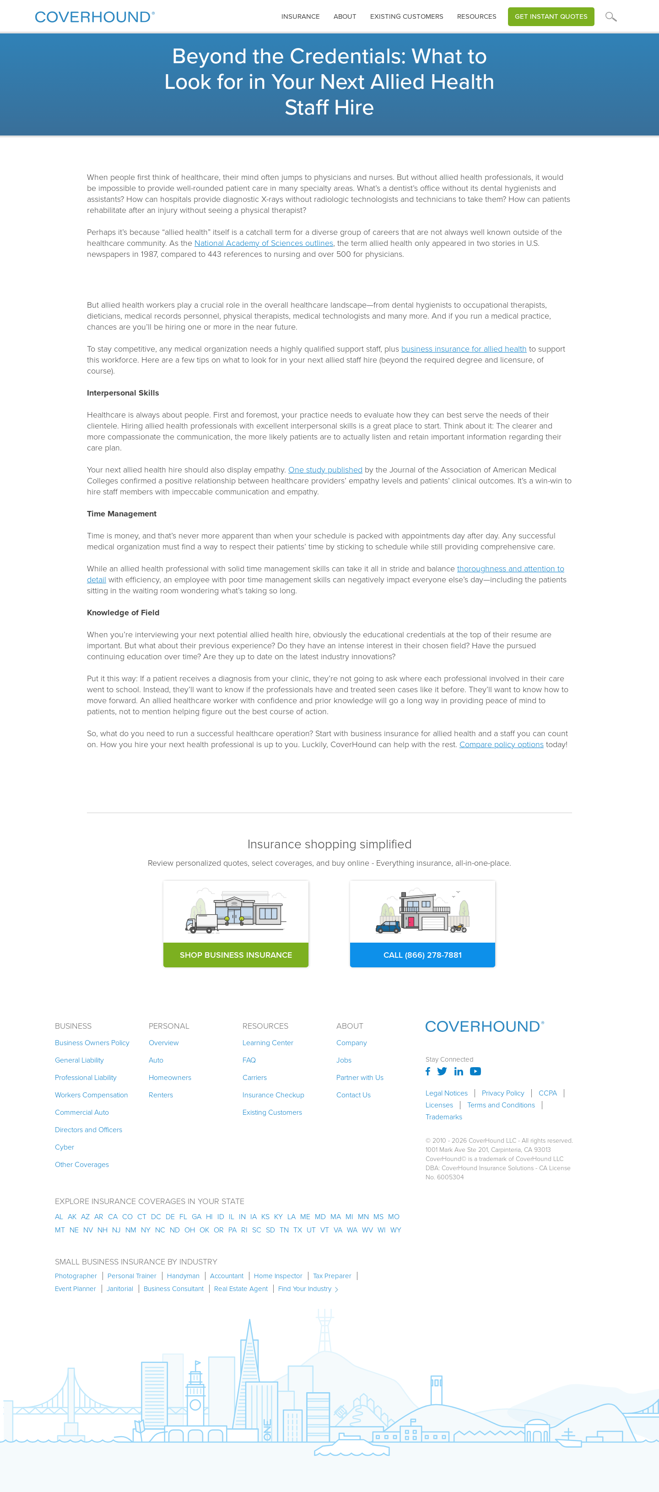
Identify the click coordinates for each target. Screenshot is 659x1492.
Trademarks (444, 1117)
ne (74, 1230)
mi (349, 1216)
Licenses (439, 1105)
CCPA (548, 1093)
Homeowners (170, 1077)
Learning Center (268, 1042)
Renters (161, 1095)
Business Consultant (174, 1289)
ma (335, 1216)
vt (324, 1230)
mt (60, 1230)
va (338, 1230)
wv (367, 1230)
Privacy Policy (503, 1093)
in (242, 1216)
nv (88, 1230)
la (291, 1216)
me (305, 1216)
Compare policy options (501, 744)
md (320, 1216)
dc (156, 1216)
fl (183, 1216)
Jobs (343, 1060)
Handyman (183, 1276)
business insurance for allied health (464, 349)
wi (382, 1230)
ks (265, 1216)
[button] (301, 16)
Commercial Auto (82, 1112)
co (127, 1216)
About (345, 16)
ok (204, 1230)
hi (209, 1216)
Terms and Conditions (501, 1105)
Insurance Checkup (273, 1095)
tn (284, 1230)
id (220, 1216)
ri (244, 1230)
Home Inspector (278, 1276)
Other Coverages (82, 1164)
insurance (300, 16)
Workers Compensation (91, 1095)
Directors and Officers (88, 1129)
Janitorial (120, 1289)
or (219, 1230)
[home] (95, 14)
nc (160, 1230)
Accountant (226, 1276)
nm (130, 1230)
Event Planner (75, 1289)
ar (98, 1216)
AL (59, 1216)
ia (253, 1216)
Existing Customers (272, 1112)
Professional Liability (86, 1077)
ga (196, 1216)
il (231, 1216)
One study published (325, 470)
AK (72, 1216)
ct (141, 1216)
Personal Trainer (132, 1276)
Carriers (255, 1077)
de (170, 1216)
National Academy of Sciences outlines (263, 243)
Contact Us (353, 1095)
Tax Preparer (332, 1276)
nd (175, 1230)
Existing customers (406, 16)
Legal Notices (447, 1093)
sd (270, 1230)
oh (189, 1230)
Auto (156, 1060)
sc (256, 1230)
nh (102, 1230)
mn (363, 1216)
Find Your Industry (304, 1289)
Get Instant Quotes (551, 16)
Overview (164, 1042)
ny (146, 1230)
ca (113, 1216)
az (85, 1216)
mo (394, 1216)
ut (311, 1230)
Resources (477, 16)
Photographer (76, 1276)
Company (351, 1042)
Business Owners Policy (92, 1042)
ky (278, 1216)
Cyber (64, 1147)
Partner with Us (360, 1077)
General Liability (79, 1060)
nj (116, 1230)
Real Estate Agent (241, 1289)
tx (297, 1230)
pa (232, 1230)
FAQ (249, 1060)
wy (395, 1230)
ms (378, 1216)
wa (352, 1230)
